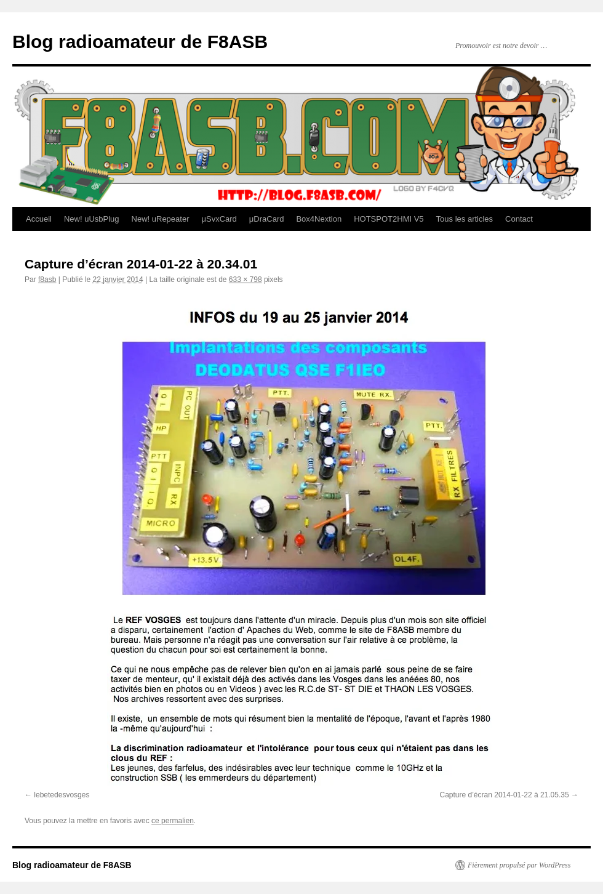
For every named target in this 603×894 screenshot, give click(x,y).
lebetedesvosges (61, 795)
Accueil (39, 218)
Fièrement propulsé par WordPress (519, 865)
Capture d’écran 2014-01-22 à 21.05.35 (504, 795)
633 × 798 (245, 279)
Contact (519, 218)
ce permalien (172, 820)
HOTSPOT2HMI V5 (388, 218)
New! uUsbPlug (91, 218)
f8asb (47, 279)
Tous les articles (464, 218)
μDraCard (266, 218)
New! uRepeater (161, 218)
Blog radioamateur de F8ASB (140, 41)
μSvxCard (218, 218)
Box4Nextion (318, 218)
